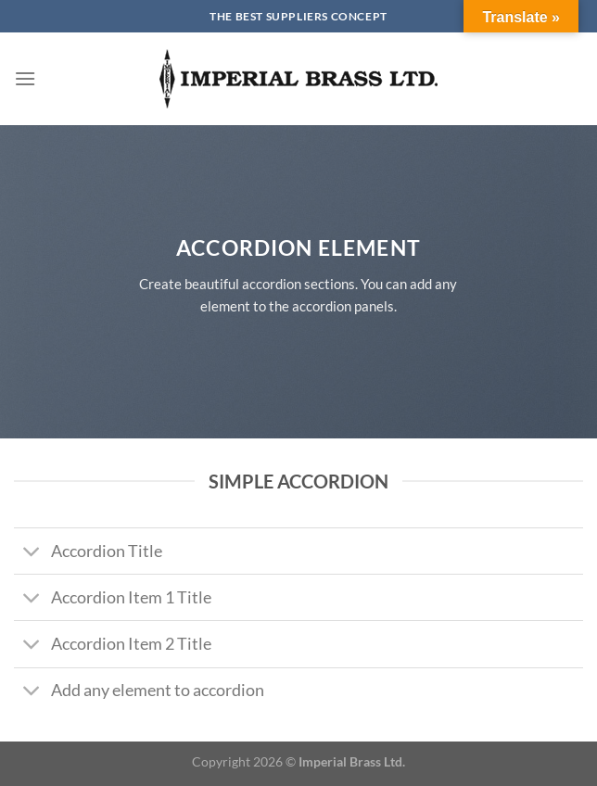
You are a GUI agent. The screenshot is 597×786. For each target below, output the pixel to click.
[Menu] (25, 78)
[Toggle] (32, 553)
